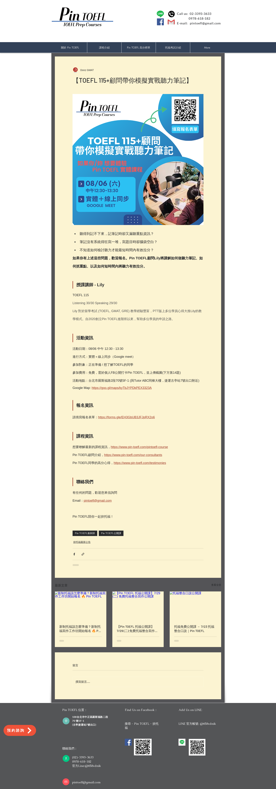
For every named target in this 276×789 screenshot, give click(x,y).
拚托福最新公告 (82, 542)
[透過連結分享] (83, 554)
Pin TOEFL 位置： (74, 710)
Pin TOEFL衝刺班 (85, 533)
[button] (104, 47)
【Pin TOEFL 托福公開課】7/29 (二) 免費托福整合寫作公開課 (137, 629)
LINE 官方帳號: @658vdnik (197, 724)
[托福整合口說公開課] (195, 606)
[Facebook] (160, 21)
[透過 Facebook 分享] (74, 554)
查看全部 (216, 584)
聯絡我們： (69, 748)
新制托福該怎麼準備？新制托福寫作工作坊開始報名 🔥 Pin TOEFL (80, 629)
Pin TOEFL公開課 (111, 533)
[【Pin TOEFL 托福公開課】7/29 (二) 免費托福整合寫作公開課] (138, 606)
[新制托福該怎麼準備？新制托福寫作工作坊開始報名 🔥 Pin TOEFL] (80, 606)
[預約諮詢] (20, 730)
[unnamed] (182, 742)
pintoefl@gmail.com (205, 23)
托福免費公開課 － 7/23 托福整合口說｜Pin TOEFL (194, 629)
